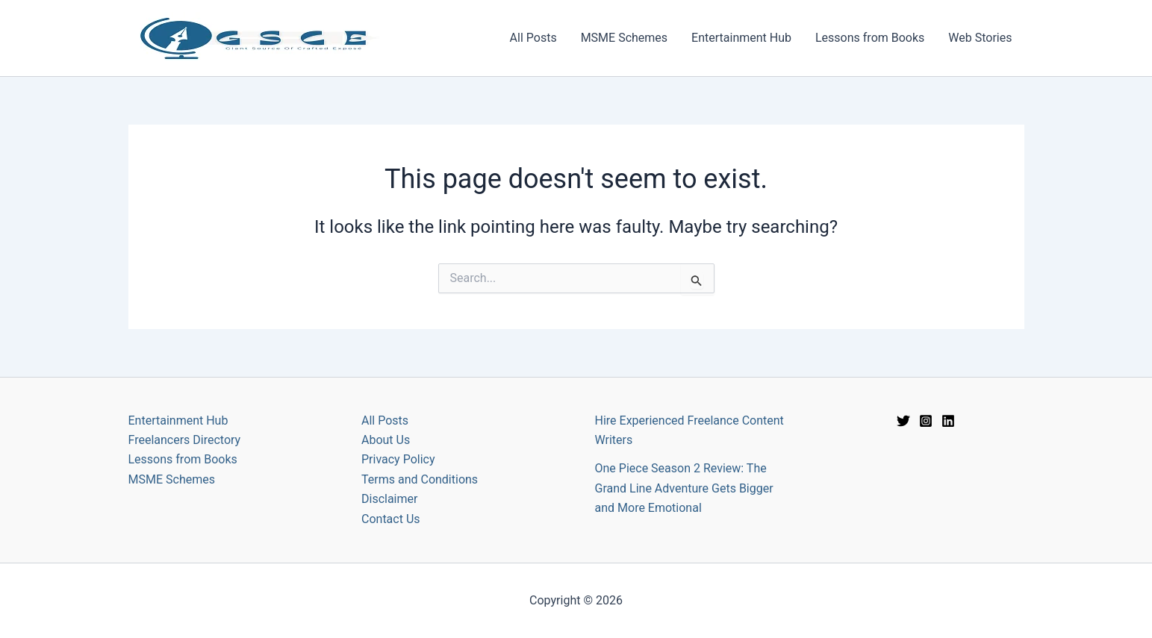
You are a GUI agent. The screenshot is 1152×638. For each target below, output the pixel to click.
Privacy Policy (398, 459)
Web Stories (980, 38)
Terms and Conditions (419, 479)
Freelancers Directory (184, 440)
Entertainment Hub (741, 38)
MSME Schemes (624, 38)
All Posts (533, 38)
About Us (385, 440)
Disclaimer (389, 499)
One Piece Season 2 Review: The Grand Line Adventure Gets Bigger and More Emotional (684, 488)
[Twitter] (903, 421)
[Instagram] (926, 421)
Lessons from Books (869, 38)
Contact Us (390, 519)
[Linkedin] (948, 421)
